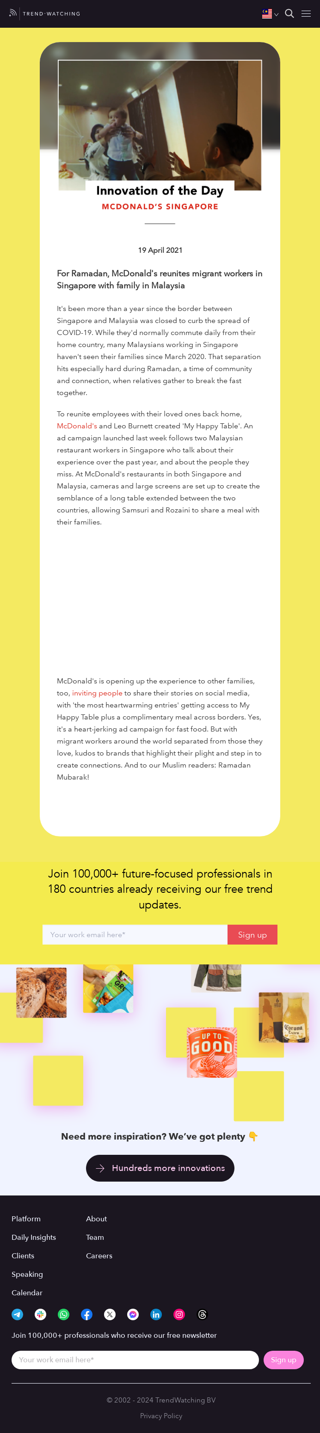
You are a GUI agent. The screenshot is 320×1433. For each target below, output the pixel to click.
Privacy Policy (161, 1416)
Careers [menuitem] (99, 1256)
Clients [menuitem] (23, 1256)
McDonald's (77, 425)
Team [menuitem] (95, 1237)
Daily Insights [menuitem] (34, 1237)
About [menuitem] (96, 1219)
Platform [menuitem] (26, 1219)
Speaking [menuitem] (27, 1274)
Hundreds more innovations (168, 1168)
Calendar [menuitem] (27, 1293)
